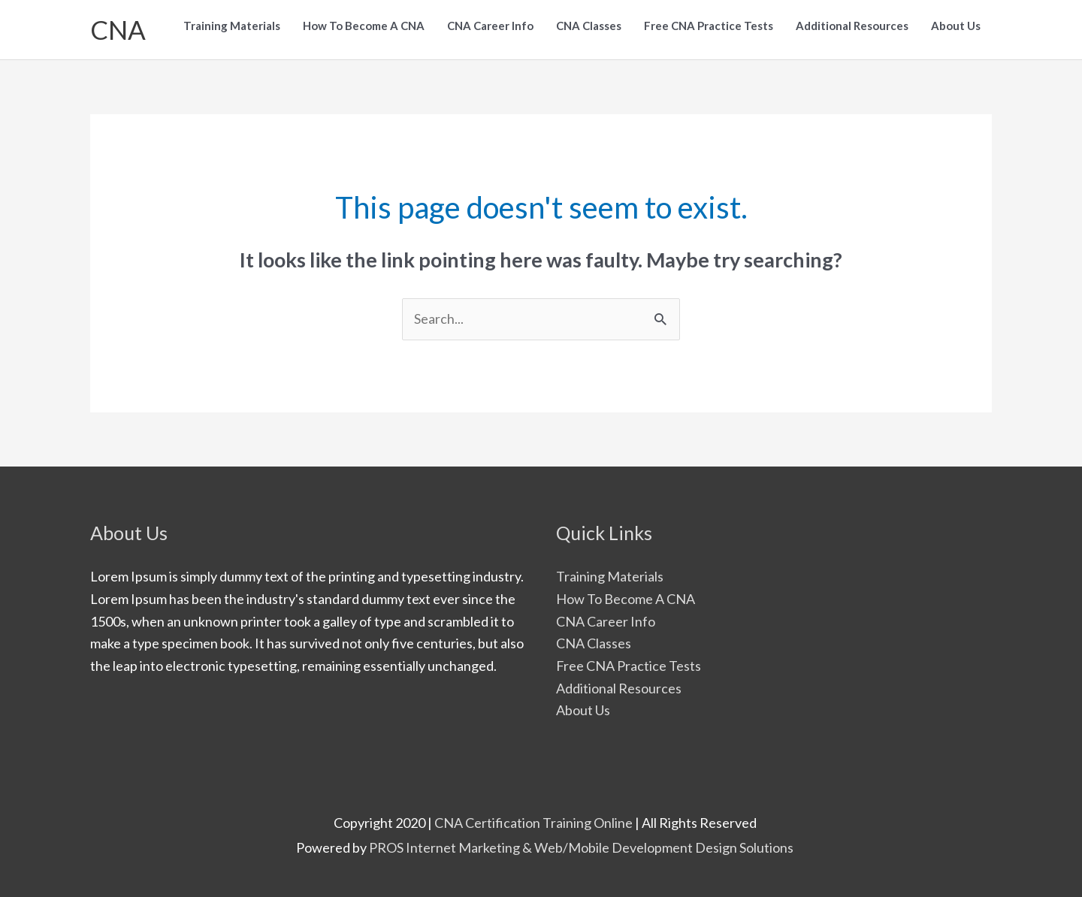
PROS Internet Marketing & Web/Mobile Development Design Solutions (581, 847)
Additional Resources (619, 688)
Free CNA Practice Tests (628, 665)
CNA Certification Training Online (533, 822)
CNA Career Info (605, 621)
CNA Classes (593, 643)
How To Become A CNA (625, 598)
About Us (583, 710)
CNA (118, 29)
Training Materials (609, 576)
